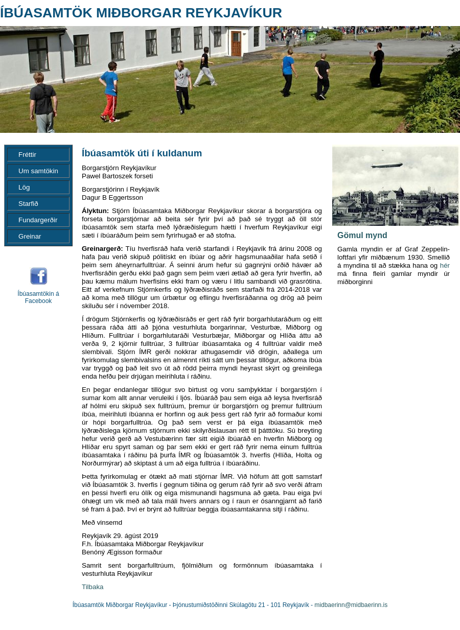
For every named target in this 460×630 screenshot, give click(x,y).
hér (445, 265)
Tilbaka (92, 587)
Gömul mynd (362, 235)
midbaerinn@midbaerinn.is (350, 605)
